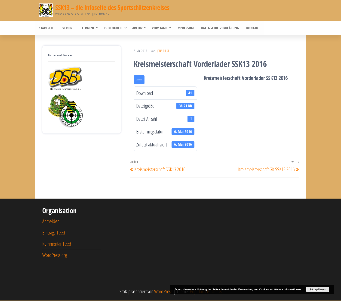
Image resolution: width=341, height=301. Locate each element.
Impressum (184, 28)
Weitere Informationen (287, 289)
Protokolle (112, 28)
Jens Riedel (164, 51)
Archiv (137, 28)
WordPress (163, 291)
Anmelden (50, 221)
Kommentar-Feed (56, 243)
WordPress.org (54, 255)
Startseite (47, 28)
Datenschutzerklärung (219, 28)
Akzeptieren (318, 289)
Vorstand (159, 28)
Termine (87, 28)
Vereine (68, 28)
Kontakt (252, 28)
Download (139, 80)
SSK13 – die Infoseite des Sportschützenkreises (112, 7)
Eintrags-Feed (53, 232)
